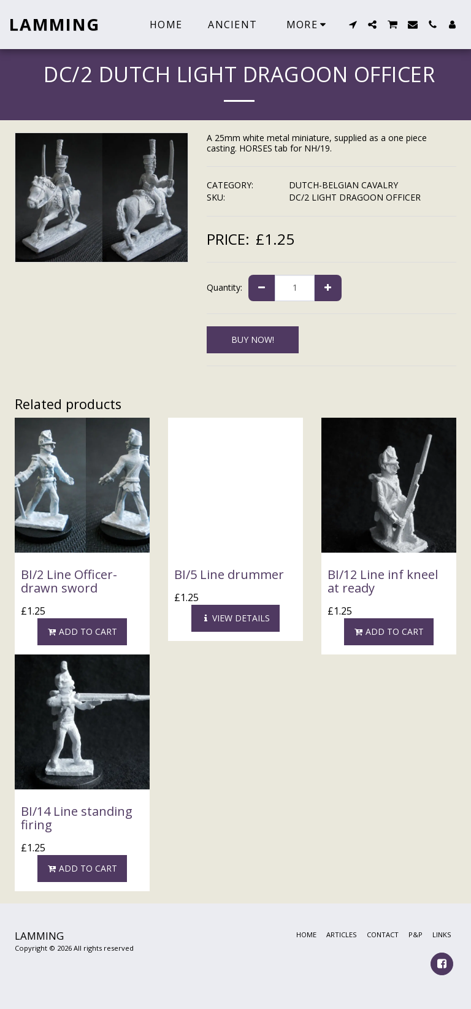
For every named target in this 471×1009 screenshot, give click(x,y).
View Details (235, 618)
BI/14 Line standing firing (76, 818)
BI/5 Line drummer (229, 574)
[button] (352, 24)
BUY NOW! (252, 339)
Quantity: (224, 287)
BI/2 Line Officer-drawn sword (69, 581)
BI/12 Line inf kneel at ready (382, 581)
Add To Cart (82, 631)
